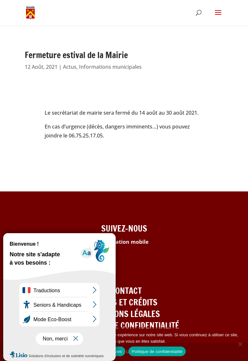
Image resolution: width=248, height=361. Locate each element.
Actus (69, 66)
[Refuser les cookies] (240, 344)
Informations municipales (110, 66)
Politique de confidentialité (157, 351)
